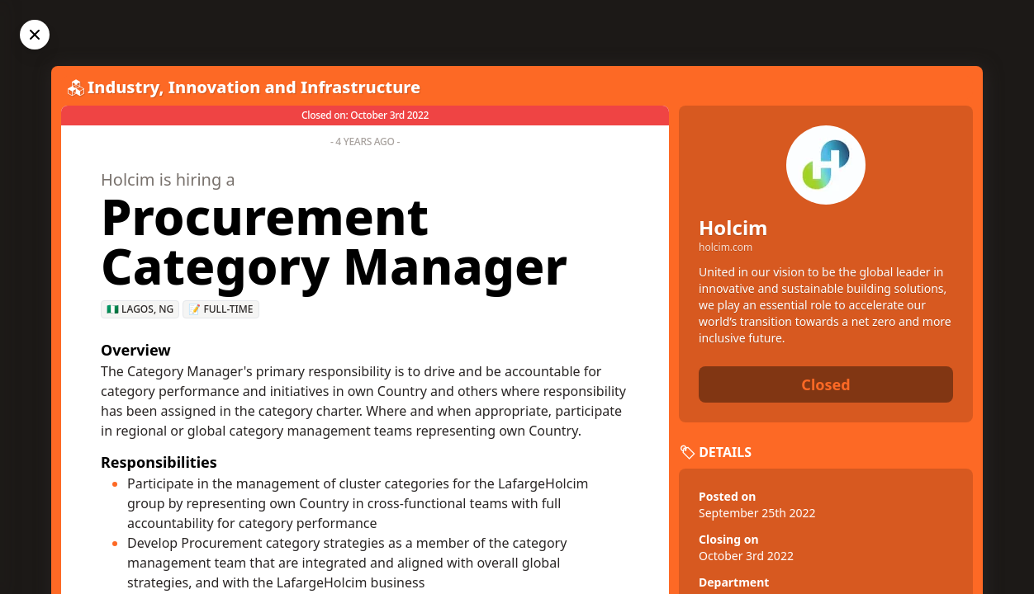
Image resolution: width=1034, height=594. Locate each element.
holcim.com (725, 247)
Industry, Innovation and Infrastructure (254, 87)
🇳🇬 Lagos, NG (140, 309)
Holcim (733, 227)
